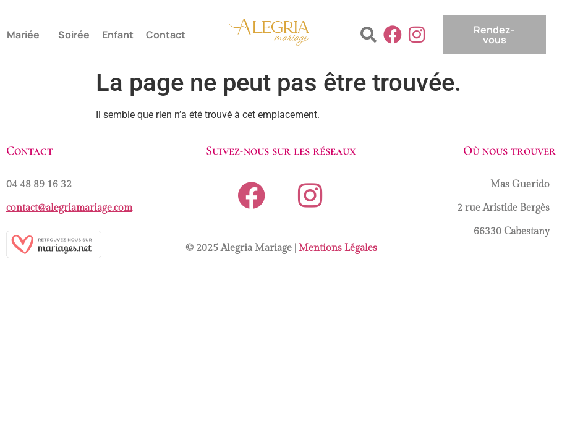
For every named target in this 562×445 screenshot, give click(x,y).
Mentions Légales (338, 248)
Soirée (74, 34)
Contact (165, 34)
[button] (26, 34)
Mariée (23, 34)
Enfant (118, 34)
